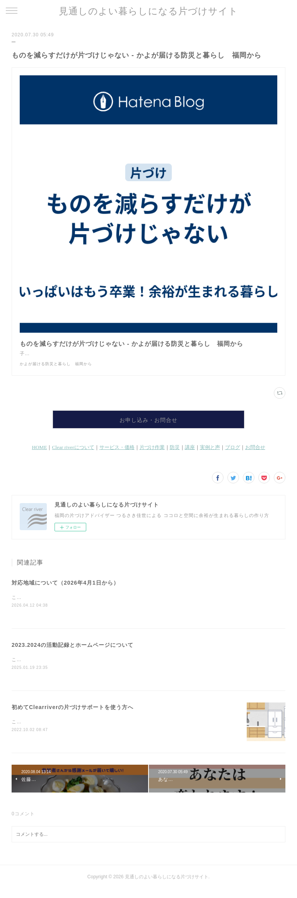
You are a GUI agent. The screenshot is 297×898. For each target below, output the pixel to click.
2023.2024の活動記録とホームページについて (72, 653)
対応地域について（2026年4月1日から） (65, 590)
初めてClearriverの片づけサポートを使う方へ (72, 716)
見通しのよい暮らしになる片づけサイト (148, 11)
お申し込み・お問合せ (148, 428)
